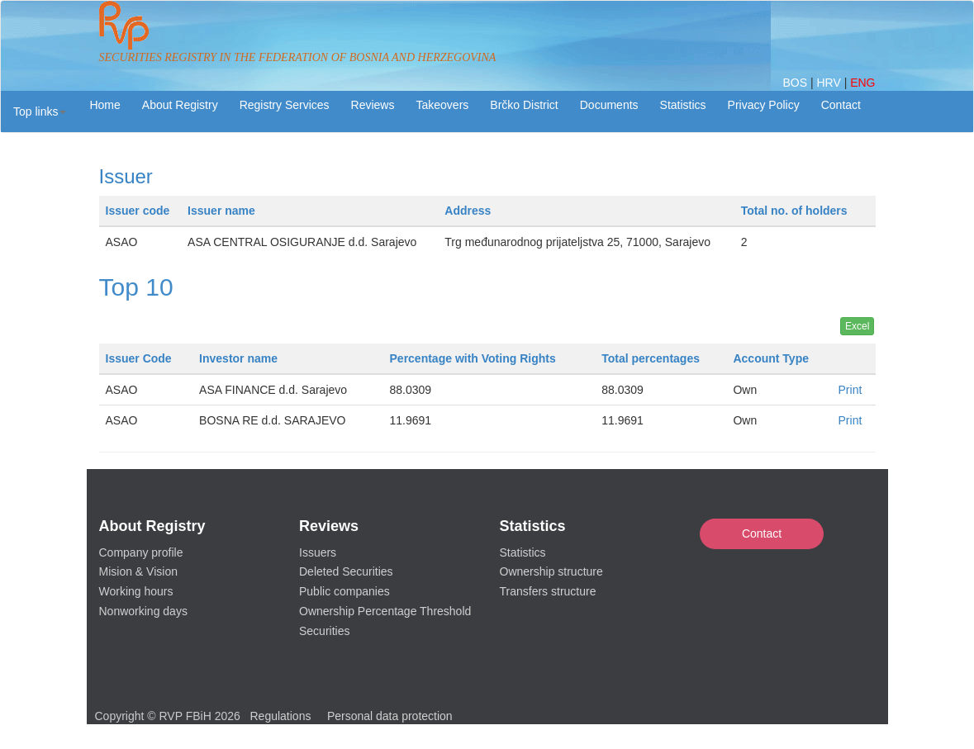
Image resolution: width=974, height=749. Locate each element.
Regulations (280, 716)
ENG (862, 82)
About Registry (180, 104)
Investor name (238, 358)
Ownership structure (551, 571)
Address (467, 210)
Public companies (344, 591)
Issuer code (138, 210)
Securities (324, 631)
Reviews (373, 104)
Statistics (683, 104)
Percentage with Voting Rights (473, 358)
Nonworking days (143, 611)
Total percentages (650, 358)
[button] (39, 111)
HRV (829, 82)
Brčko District (524, 104)
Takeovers (442, 104)
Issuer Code (139, 358)
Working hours (136, 591)
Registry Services (285, 104)
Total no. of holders (794, 210)
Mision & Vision (138, 571)
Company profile (141, 552)
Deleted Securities (346, 571)
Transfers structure (548, 591)
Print (850, 389)
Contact (762, 533)
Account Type (771, 358)
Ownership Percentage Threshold (385, 611)
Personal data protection (390, 716)
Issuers (317, 552)
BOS (796, 82)
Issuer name (221, 210)
